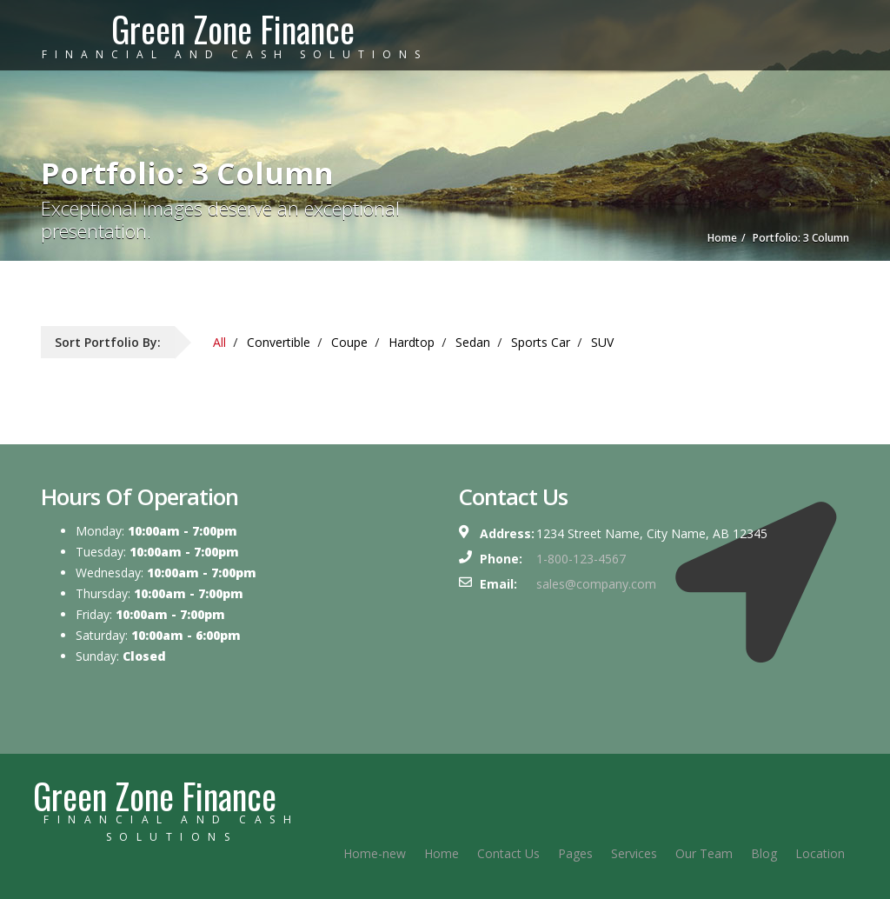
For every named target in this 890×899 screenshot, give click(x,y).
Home (441, 853)
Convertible (278, 342)
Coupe (349, 342)
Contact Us (508, 853)
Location (820, 853)
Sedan (472, 342)
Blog (764, 853)
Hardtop (412, 342)
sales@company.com (596, 584)
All (219, 342)
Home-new (374, 853)
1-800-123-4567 (581, 558)
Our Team (704, 853)
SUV (602, 342)
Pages (575, 853)
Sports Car (540, 342)
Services (634, 853)
